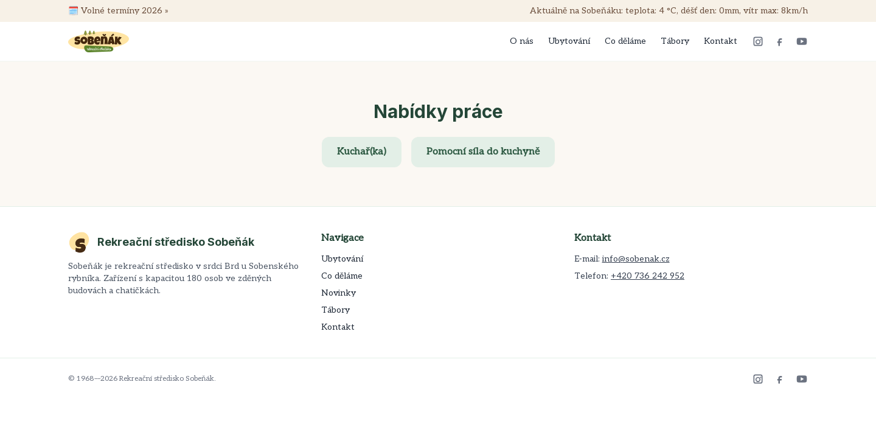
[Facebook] (780, 41)
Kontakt (720, 41)
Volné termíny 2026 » (125, 10)
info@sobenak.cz (636, 259)
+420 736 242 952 (647, 276)
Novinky (338, 293)
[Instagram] (758, 41)
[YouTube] (802, 41)
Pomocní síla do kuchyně (483, 152)
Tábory (675, 41)
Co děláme (625, 41)
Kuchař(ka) (361, 152)
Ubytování (569, 41)
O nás (522, 41)
